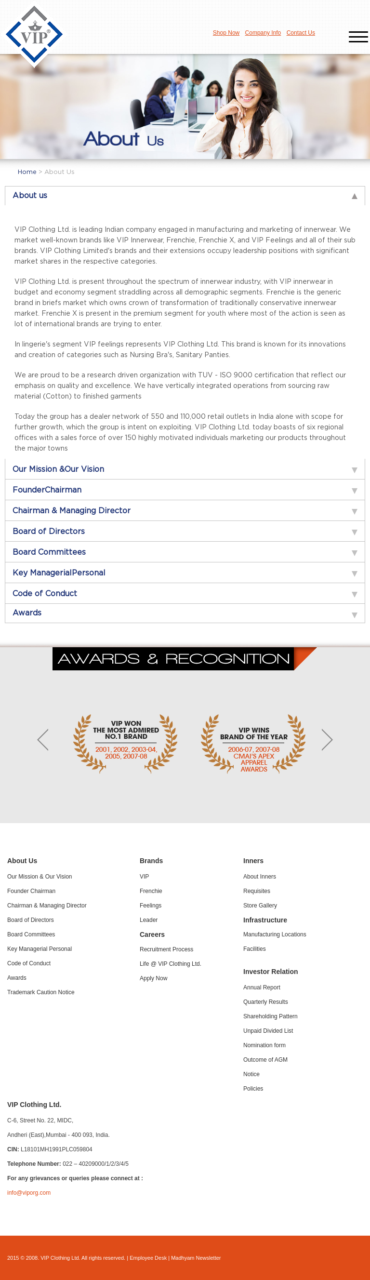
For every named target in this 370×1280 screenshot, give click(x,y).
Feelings (150, 905)
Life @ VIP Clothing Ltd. (170, 963)
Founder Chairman (31, 891)
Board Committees (31, 934)
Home (28, 172)
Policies (253, 1088)
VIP (144, 876)
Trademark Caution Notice (41, 992)
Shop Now (226, 32)
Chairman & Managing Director (47, 905)
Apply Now (153, 978)
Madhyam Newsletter (196, 1258)
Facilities (254, 949)
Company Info (263, 32)
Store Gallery (260, 905)
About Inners (259, 876)
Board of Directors (30, 920)
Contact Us (301, 32)
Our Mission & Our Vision (39, 876)
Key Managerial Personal (39, 949)
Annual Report (261, 987)
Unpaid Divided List (268, 1030)
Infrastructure (265, 920)
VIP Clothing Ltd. (34, 1104)
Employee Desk (148, 1258)
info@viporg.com (29, 1192)
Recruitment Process (166, 949)
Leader (149, 920)
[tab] (185, 195)
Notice (251, 1074)
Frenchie (151, 891)
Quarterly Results (265, 1002)
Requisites (256, 891)
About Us (22, 861)
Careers (152, 934)
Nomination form (264, 1045)
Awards (16, 977)
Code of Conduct (29, 963)
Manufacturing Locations (274, 934)
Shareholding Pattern (270, 1016)
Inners (253, 861)
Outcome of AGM (265, 1059)
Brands (151, 861)
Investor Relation (270, 971)
